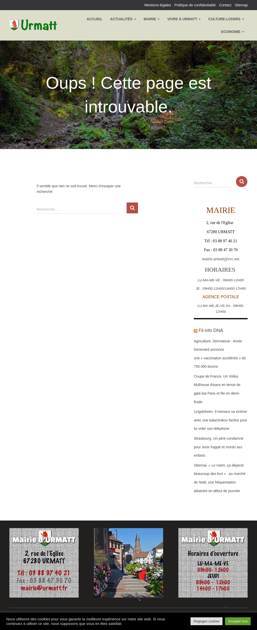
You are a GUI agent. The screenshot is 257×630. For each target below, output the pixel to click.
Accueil (94, 19)
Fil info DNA (211, 330)
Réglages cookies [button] (207, 621)
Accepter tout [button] (238, 621)
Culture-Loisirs (226, 19)
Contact (225, 5)
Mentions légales (157, 5)
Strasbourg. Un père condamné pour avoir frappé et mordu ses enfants (218, 446)
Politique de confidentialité (195, 5)
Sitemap (241, 5)
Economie (232, 32)
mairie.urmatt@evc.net (220, 259)
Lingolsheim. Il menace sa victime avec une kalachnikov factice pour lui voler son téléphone (220, 420)
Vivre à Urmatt (184, 19)
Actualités (123, 19)
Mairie (152, 19)
